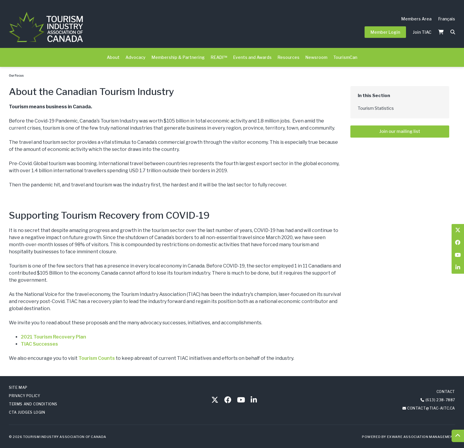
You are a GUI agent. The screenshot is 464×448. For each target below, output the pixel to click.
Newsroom (316, 57)
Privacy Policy (24, 396)
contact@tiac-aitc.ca (431, 408)
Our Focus (16, 75)
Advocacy (135, 57)
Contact (445, 391)
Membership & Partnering (178, 57)
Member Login (385, 32)
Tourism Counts (96, 358)
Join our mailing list (399, 131)
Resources (288, 57)
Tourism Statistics (376, 108)
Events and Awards (252, 57)
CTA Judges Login (27, 412)
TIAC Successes (39, 344)
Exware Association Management (421, 437)
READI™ (219, 57)
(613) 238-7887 (440, 400)
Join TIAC (422, 32)
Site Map (18, 387)
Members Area (416, 18)
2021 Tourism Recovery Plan (53, 337)
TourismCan (345, 57)
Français (446, 18)
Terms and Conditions (33, 404)
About (113, 57)
